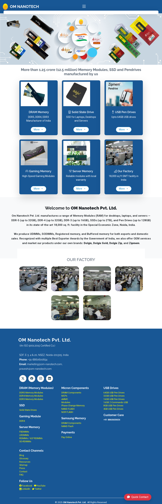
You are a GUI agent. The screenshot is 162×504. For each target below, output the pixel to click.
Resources (24, 462)
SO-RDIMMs (25, 441)
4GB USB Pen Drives (113, 409)
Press (22, 468)
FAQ (134, 12)
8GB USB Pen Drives (113, 405)
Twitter (37, 489)
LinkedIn (24, 489)
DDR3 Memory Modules (31, 399)
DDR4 (22, 421)
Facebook (25, 486)
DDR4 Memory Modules (31, 396)
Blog (21, 455)
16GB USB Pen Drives (114, 399)
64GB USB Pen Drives (114, 392)
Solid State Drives (28, 410)
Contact (114, 12)
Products (49, 12)
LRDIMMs (24, 435)
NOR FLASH (67, 412)
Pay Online (66, 437)
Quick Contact (137, 497)
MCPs (64, 396)
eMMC (64, 399)
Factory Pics (92, 12)
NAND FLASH (68, 409)
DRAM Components (71, 392)
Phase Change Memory (73, 405)
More (38, 129)
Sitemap (23, 465)
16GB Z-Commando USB (115, 402)
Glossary (23, 458)
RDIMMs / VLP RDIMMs (31, 438)
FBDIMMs (24, 432)
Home (11, 12)
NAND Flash (67, 426)
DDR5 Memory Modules (31, 392)
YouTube (39, 486)
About (27, 12)
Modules (65, 402)
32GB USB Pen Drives (114, 396)
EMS (70, 12)
